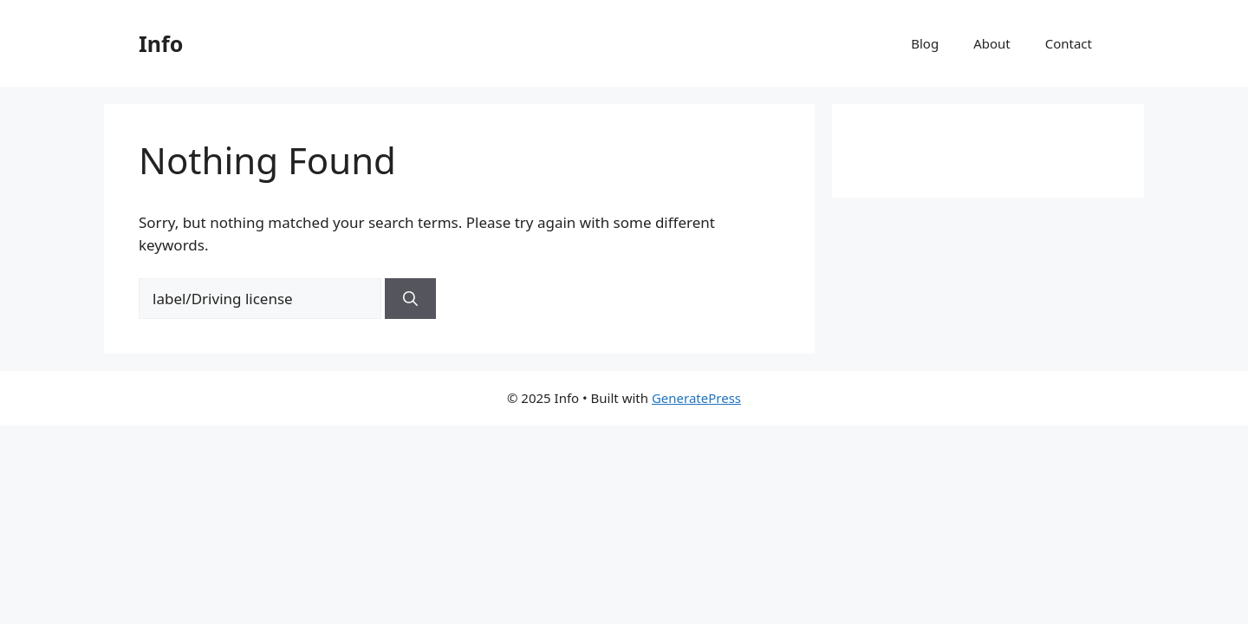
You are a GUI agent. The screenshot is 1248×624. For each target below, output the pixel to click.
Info (161, 43)
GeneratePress (696, 397)
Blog (925, 43)
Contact (1068, 43)
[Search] (410, 299)
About (992, 43)
